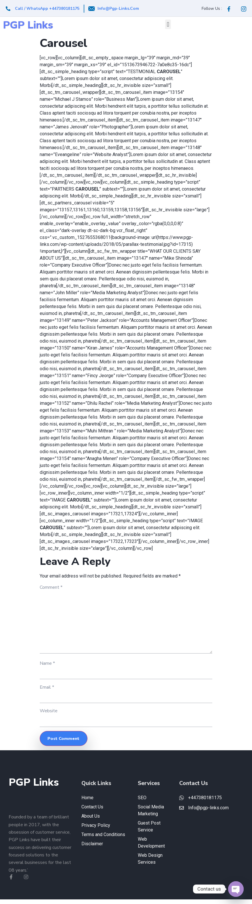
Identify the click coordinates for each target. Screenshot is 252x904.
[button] (168, 24)
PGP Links (28, 25)
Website (49, 715)
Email (47, 691)
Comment (51, 587)
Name (47, 667)
